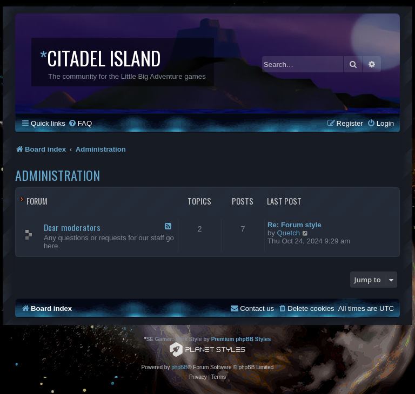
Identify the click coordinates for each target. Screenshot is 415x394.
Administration (57, 175)
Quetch (288, 233)
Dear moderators (72, 227)
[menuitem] (80, 123)
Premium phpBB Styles (241, 339)
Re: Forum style (294, 225)
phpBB (179, 367)
